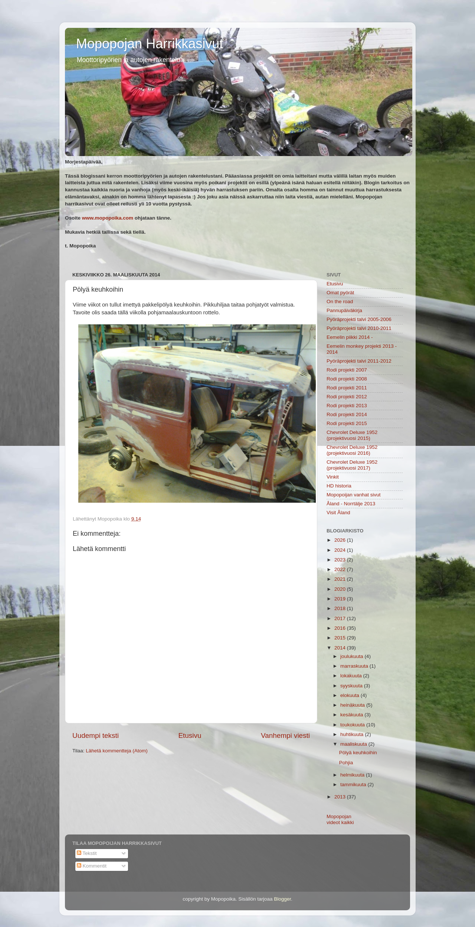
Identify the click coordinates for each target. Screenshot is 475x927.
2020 (340, 589)
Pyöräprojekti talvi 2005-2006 (359, 319)
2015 (340, 638)
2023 (340, 560)
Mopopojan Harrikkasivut (149, 43)
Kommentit (92, 866)
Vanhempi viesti (285, 735)
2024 (340, 550)
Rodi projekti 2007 (347, 370)
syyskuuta (352, 685)
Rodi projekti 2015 (347, 423)
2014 (340, 648)
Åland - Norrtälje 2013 (351, 503)
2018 (340, 608)
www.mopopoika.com (107, 218)
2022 (340, 569)
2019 (340, 599)
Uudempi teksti (95, 735)
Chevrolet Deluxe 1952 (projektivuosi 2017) (352, 465)
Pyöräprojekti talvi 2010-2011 (359, 328)
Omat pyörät (340, 292)
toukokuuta (353, 724)
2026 (340, 540)
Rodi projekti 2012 (347, 396)
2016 (340, 628)
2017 (340, 618)
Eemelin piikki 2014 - (350, 337)
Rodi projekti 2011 (347, 387)
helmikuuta (353, 775)
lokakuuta (351, 675)
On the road (340, 301)
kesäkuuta (352, 714)
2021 (340, 579)
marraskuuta (355, 666)
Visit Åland (338, 512)
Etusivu (190, 735)
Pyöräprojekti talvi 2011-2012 (359, 361)
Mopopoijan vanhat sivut (354, 494)
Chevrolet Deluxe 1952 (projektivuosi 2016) (352, 450)
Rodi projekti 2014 (347, 414)
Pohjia (346, 762)
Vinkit (333, 477)
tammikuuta (354, 784)
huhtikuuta (352, 734)
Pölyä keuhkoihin (358, 752)
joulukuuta (352, 656)
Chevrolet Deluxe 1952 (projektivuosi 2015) (352, 435)
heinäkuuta (353, 705)
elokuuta (350, 695)
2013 (340, 797)
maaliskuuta (354, 744)
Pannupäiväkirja (344, 310)
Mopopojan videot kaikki (340, 819)
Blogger (282, 899)
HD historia (339, 486)
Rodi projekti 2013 (347, 405)
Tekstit (87, 853)
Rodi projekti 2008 (347, 379)
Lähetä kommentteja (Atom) (117, 750)
